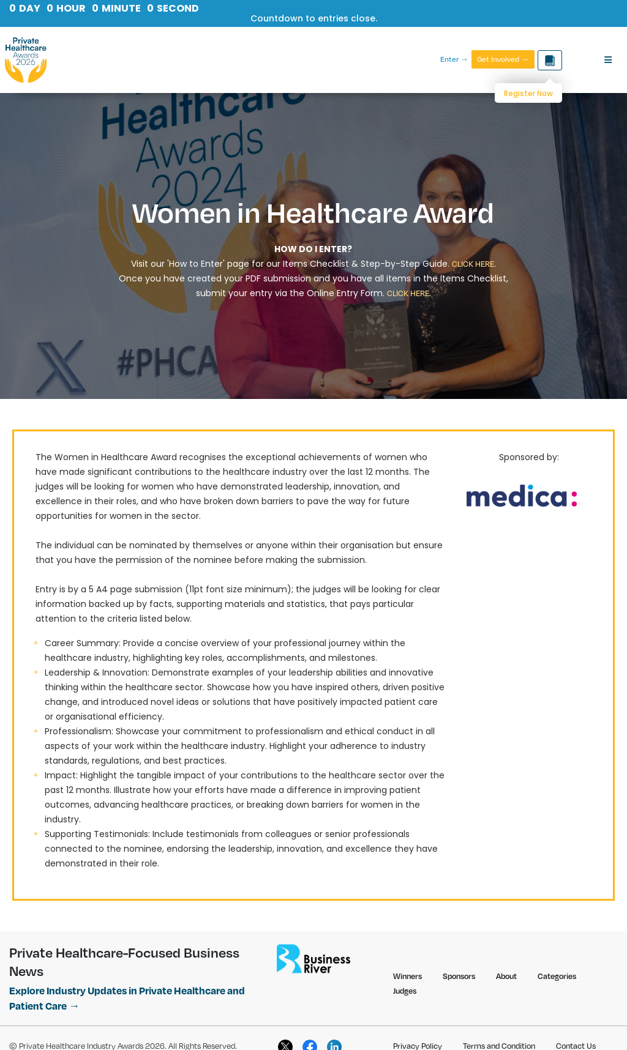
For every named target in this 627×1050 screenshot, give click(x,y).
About (506, 976)
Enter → (454, 59)
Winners (407, 976)
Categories (557, 976)
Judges (404, 991)
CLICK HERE (473, 264)
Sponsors (459, 976)
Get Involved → (503, 59)
